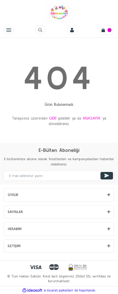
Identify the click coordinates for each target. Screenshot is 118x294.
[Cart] (106, 30)
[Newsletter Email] (59, 176)
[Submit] (106, 175)
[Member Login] (72, 30)
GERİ (52, 118)
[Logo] (59, 13)
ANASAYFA (91, 118)
